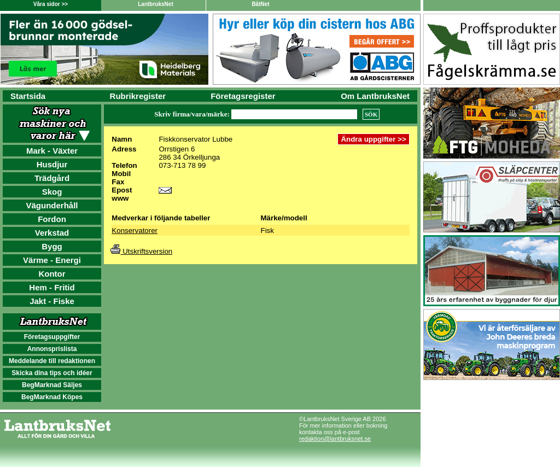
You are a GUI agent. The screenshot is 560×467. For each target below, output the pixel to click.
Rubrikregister (138, 96)
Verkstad (52, 232)
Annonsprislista (52, 349)
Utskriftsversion (141, 251)
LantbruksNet (155, 4)
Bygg (52, 246)
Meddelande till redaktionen (52, 361)
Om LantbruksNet (375, 96)
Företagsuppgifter (52, 337)
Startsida (27, 96)
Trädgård (51, 178)
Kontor (51, 273)
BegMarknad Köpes (52, 397)
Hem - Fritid (51, 287)
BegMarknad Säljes (52, 385)
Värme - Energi (52, 260)
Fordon (52, 219)
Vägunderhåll (52, 205)
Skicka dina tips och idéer (51, 373)
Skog (52, 191)
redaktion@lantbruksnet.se (335, 438)
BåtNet (260, 4)
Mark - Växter (52, 150)
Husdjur (52, 164)
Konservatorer (135, 230)
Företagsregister (243, 96)
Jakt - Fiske (52, 301)
